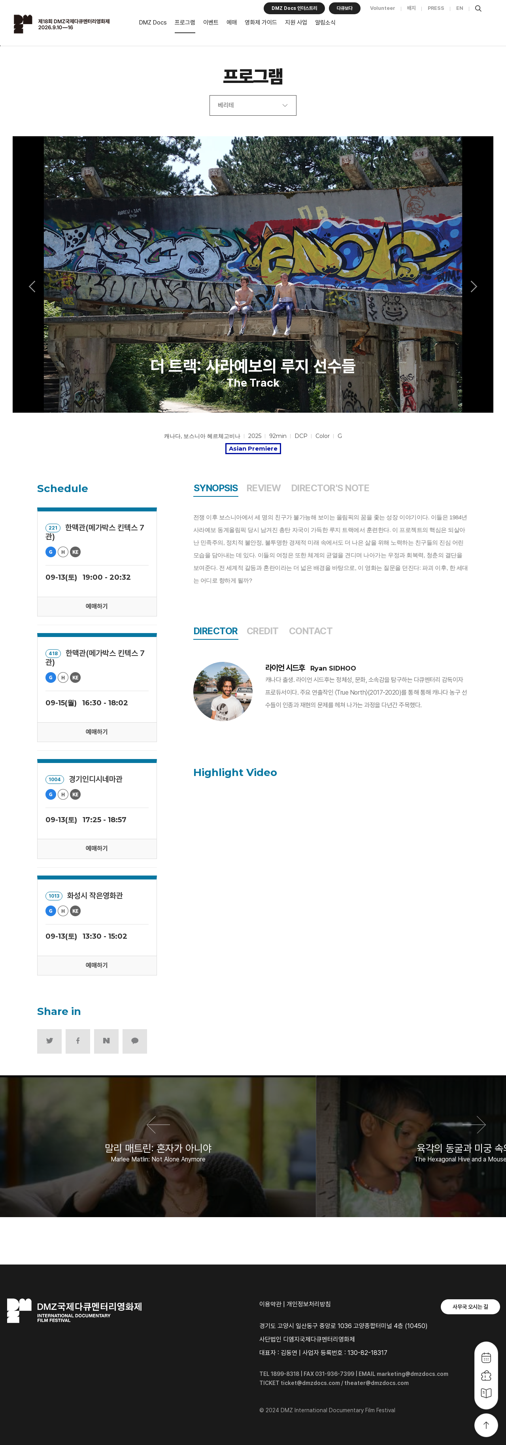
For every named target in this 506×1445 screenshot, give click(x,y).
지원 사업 (296, 22)
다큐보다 (345, 8)
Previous (32, 286)
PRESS (436, 8)
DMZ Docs (153, 22)
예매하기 (97, 606)
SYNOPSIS (216, 488)
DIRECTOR (216, 631)
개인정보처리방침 (309, 1304)
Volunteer (382, 8)
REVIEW (264, 488)
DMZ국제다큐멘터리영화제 (72, 24)
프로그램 (185, 22)
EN (459, 8)
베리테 (226, 105)
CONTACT (311, 631)
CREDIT (263, 631)
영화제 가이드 (261, 22)
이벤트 (211, 22)
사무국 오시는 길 (470, 1307)
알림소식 (325, 22)
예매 (232, 22)
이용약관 (270, 1304)
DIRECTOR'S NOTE (330, 488)
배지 (411, 8)
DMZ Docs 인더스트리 (294, 8)
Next (474, 286)
